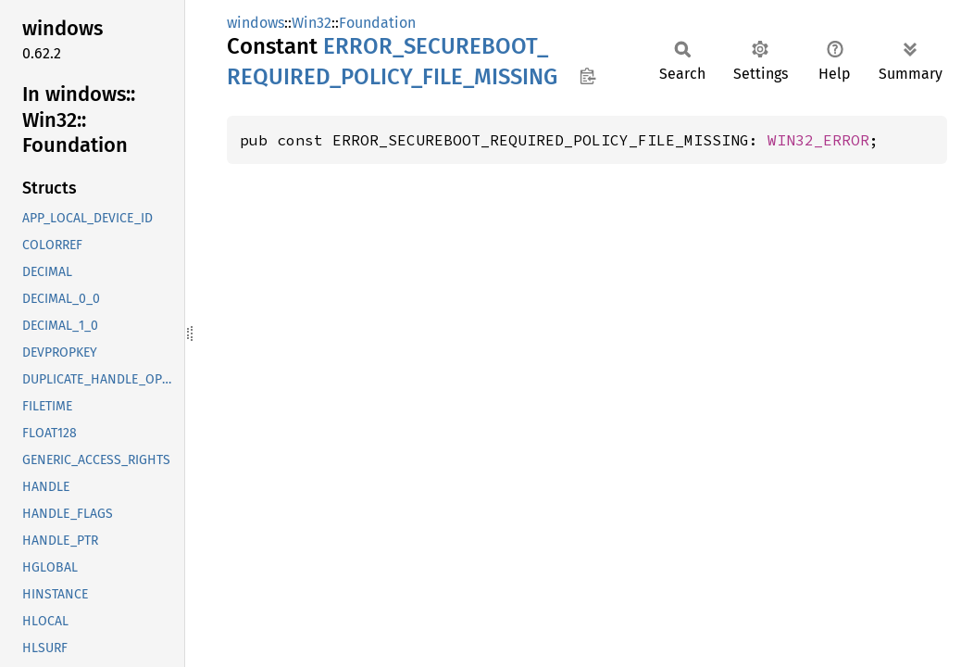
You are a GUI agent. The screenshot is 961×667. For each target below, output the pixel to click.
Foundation (377, 22)
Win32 (311, 22)
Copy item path (587, 76)
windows (255, 22)
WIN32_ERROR (818, 140)
